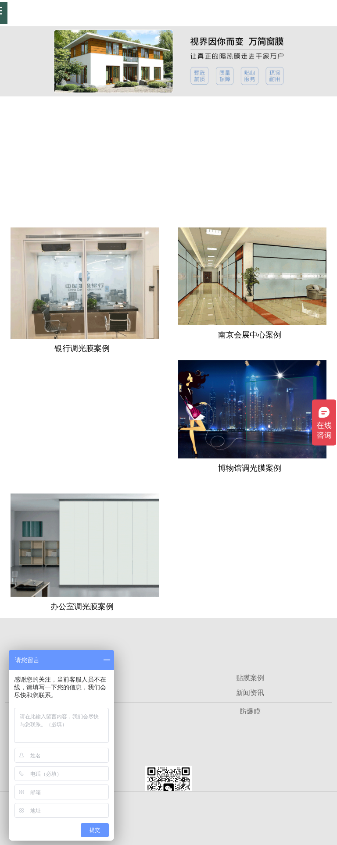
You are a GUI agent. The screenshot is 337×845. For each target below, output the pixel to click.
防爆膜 (250, 711)
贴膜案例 (250, 678)
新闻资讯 (250, 692)
